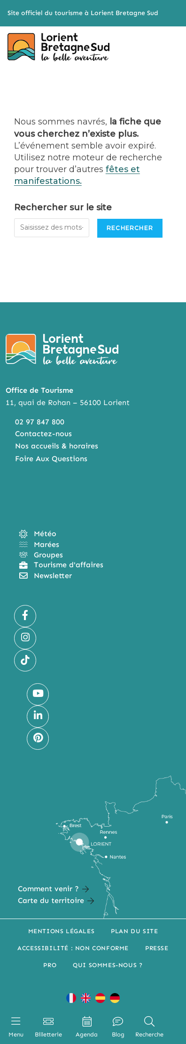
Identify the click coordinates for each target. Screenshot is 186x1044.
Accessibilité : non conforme (73, 948)
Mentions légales (61, 931)
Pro (49, 965)
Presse (157, 948)
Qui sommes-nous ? (107, 965)
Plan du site (134, 931)
